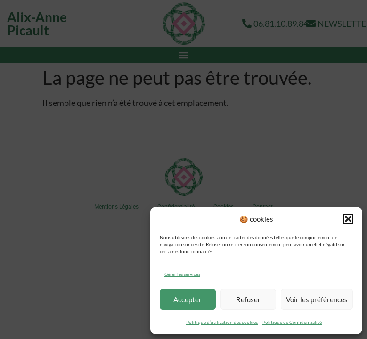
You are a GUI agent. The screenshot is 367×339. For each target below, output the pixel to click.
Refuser (248, 299)
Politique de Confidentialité (292, 322)
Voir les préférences (317, 299)
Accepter (187, 299)
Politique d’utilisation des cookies (222, 322)
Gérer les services (182, 274)
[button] (348, 219)
